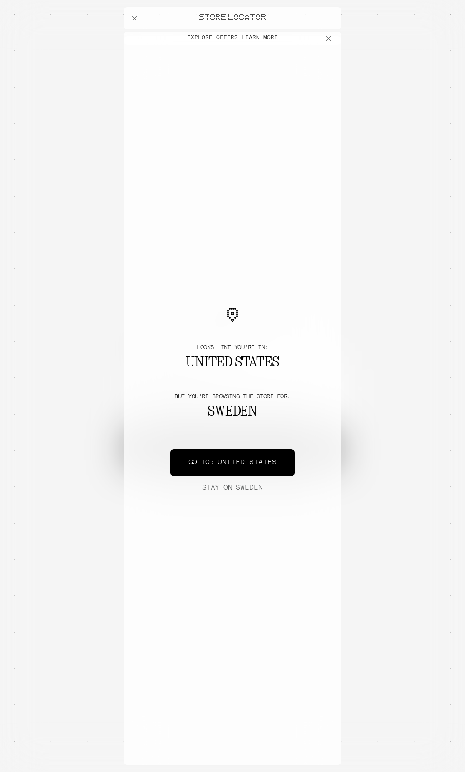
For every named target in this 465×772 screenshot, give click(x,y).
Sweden (232, 488)
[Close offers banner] (330, 38)
